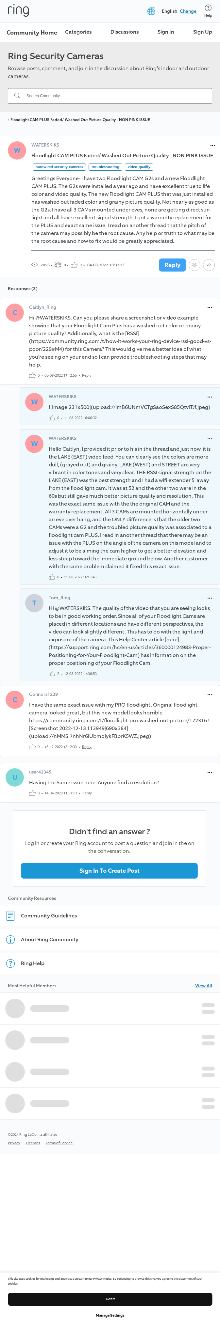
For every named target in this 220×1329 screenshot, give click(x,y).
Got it (110, 1299)
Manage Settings (110, 1315)
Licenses (33, 1143)
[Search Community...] (114, 96)
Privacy (14, 1143)
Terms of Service (59, 1143)
